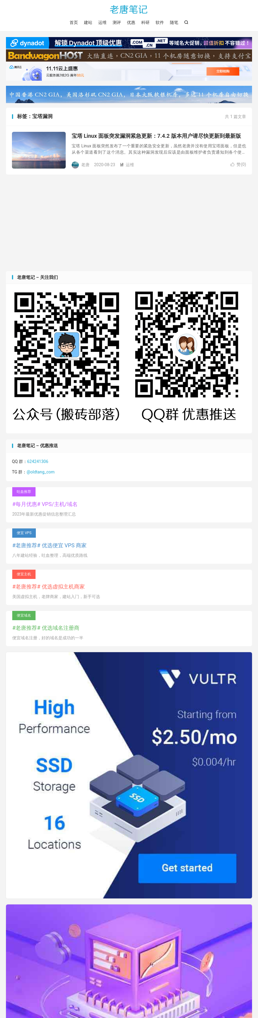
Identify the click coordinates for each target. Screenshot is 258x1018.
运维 (102, 22)
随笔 (174, 22)
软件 (160, 22)
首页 (74, 22)
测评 (117, 22)
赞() (238, 164)
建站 (88, 22)
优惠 (131, 22)
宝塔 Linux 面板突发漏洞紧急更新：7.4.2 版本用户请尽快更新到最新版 (156, 136)
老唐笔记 (129, 9)
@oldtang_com (41, 472)
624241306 (37, 461)
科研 (145, 22)
